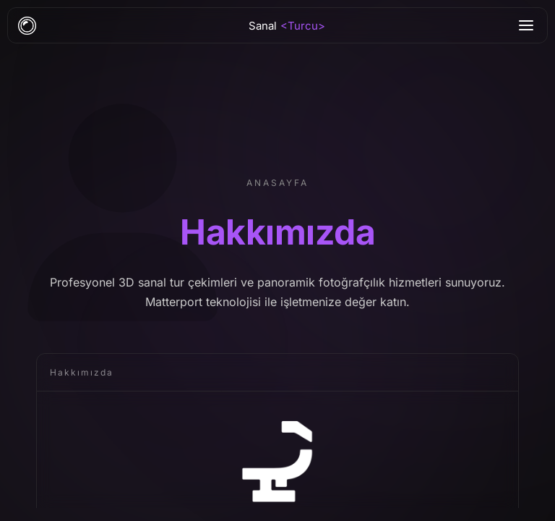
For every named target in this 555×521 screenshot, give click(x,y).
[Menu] (526, 25)
